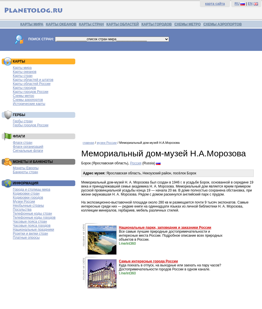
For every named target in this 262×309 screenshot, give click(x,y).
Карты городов (24, 88)
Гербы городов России (30, 125)
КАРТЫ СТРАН (91, 24)
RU (237, 4)
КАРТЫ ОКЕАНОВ (61, 24)
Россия (135, 163)
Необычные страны (28, 206)
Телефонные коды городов (34, 218)
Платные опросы (26, 238)
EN (250, 4)
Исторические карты (29, 104)
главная (88, 142)
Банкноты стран (25, 172)
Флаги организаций (28, 147)
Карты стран (23, 76)
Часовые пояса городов (31, 226)
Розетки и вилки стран (30, 234)
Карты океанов (24, 72)
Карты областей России (31, 84)
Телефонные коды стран (32, 214)
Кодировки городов (28, 198)
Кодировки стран (26, 194)
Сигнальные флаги (28, 151)
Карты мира (22, 68)
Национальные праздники (33, 230)
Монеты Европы (25, 168)
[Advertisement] (170, 94)
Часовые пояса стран (30, 222)
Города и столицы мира (31, 190)
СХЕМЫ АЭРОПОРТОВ (223, 24)
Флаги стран (22, 143)
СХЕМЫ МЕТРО (187, 24)
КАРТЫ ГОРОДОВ (156, 24)
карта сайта (215, 4)
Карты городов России (30, 92)
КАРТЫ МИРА (31, 24)
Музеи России (24, 202)
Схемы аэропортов (28, 100)
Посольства (22, 210)
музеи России (107, 142)
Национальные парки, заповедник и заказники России (165, 228)
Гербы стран (23, 121)
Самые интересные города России (148, 261)
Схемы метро (23, 96)
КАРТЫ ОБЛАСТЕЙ (123, 24)
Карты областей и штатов (33, 80)
